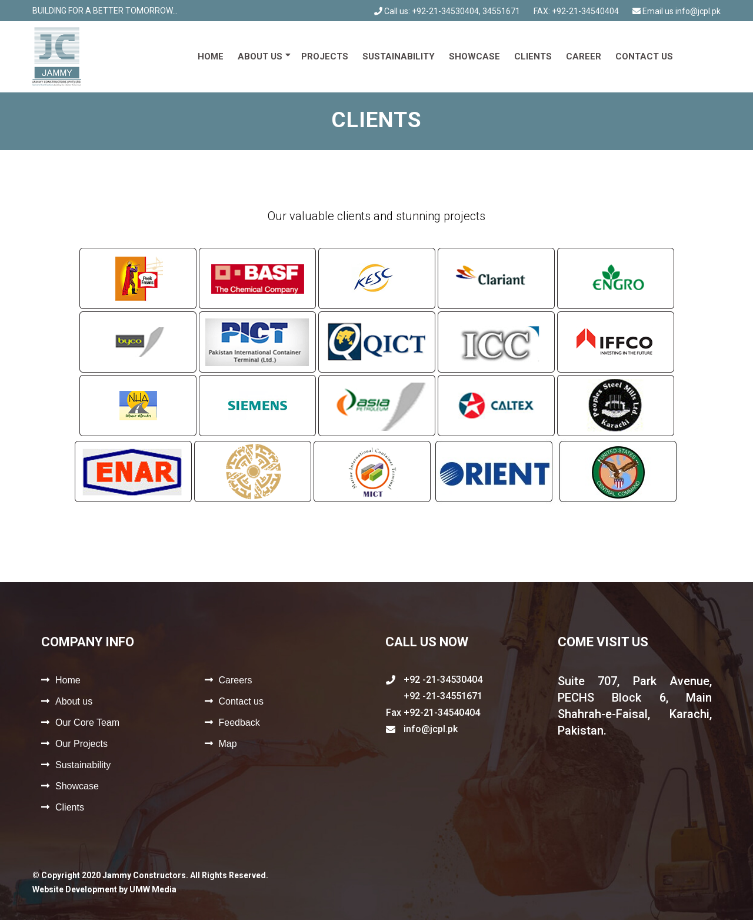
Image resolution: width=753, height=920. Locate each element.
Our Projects (81, 744)
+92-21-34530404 (445, 11)
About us (260, 56)
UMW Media (152, 889)
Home (211, 56)
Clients (533, 56)
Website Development (74, 889)
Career (583, 56)
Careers (235, 680)
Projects (324, 56)
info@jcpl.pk (698, 11)
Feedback (239, 723)
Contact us (644, 56)
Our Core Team (87, 723)
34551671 (501, 11)
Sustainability (398, 56)
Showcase (474, 56)
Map (228, 744)
